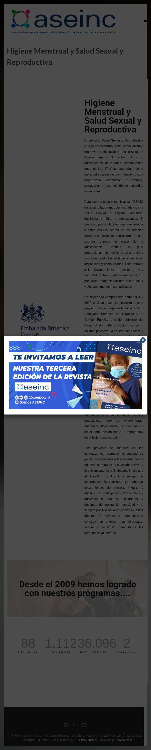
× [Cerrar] (143, 340)
